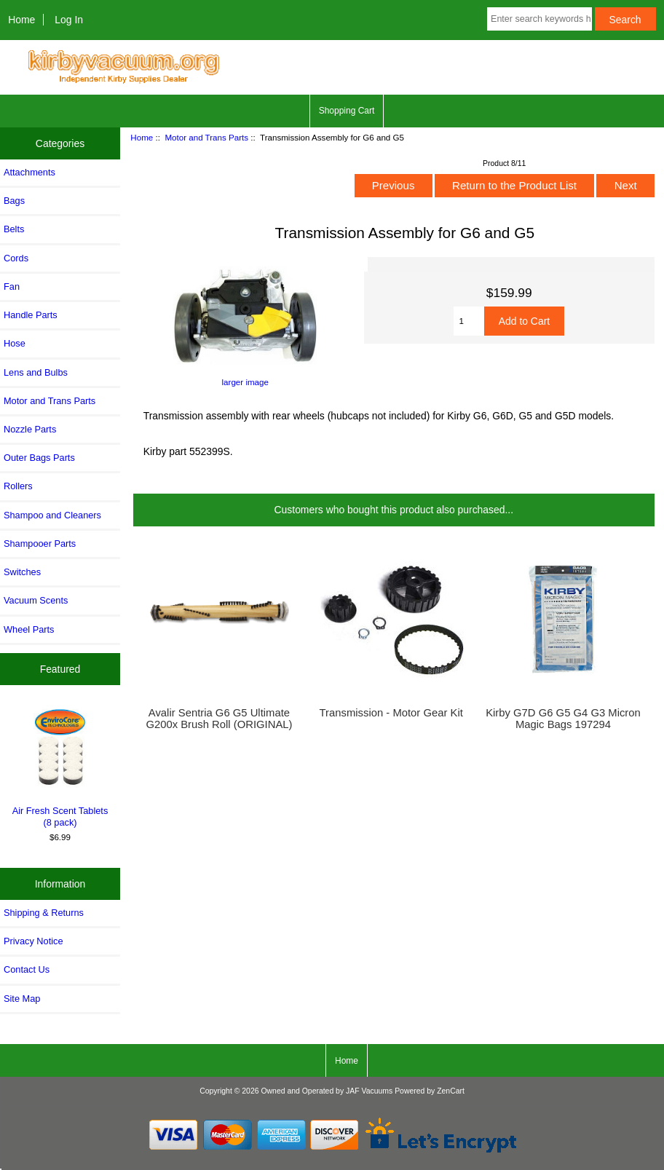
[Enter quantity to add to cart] (468, 321)
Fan (12, 286)
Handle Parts (31, 314)
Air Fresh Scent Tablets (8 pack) (60, 766)
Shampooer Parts (40, 543)
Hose (14, 343)
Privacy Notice (33, 941)
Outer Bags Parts (39, 457)
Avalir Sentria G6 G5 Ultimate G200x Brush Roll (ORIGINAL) (219, 718)
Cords (16, 258)
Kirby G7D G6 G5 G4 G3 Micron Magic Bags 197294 (563, 718)
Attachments (29, 172)
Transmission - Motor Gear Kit (391, 713)
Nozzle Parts (30, 429)
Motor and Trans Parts (206, 137)
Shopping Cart (347, 111)
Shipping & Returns (44, 912)
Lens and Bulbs (36, 372)
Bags (14, 200)
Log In (69, 19)
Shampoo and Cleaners (52, 515)
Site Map (22, 998)
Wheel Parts (29, 629)
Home (21, 19)
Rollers (18, 486)
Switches (22, 571)
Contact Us (27, 969)
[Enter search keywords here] (539, 19)
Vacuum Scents (36, 600)
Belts (14, 229)
